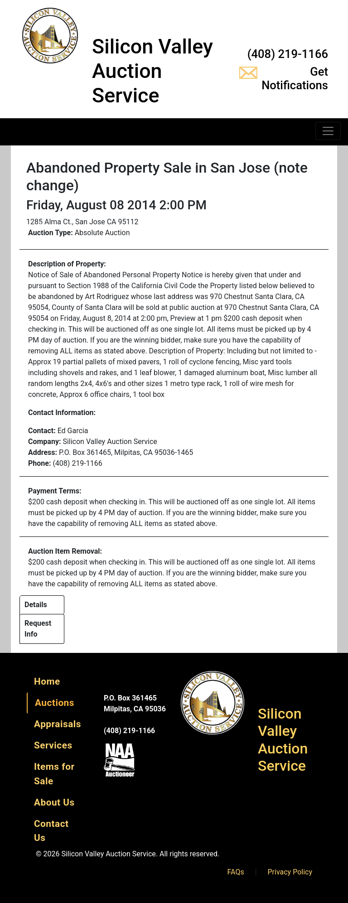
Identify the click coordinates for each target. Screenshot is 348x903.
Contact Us (51, 830)
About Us (54, 802)
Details (35, 604)
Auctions (54, 702)
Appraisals (57, 724)
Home (47, 681)
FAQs (235, 872)
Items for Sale (54, 773)
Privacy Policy (290, 872)
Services (53, 745)
